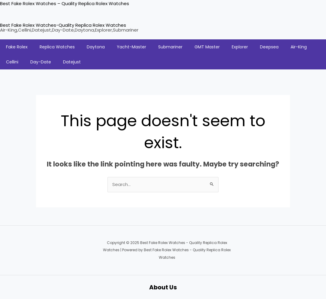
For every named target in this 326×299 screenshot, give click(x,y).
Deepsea (269, 47)
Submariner (170, 47)
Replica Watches (57, 47)
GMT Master (207, 47)
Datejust (72, 62)
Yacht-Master (131, 47)
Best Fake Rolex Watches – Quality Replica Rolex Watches (64, 3)
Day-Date (40, 62)
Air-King (299, 47)
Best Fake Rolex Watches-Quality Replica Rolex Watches (63, 25)
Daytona (96, 47)
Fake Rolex (17, 47)
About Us (163, 287)
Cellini (12, 62)
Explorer (240, 47)
